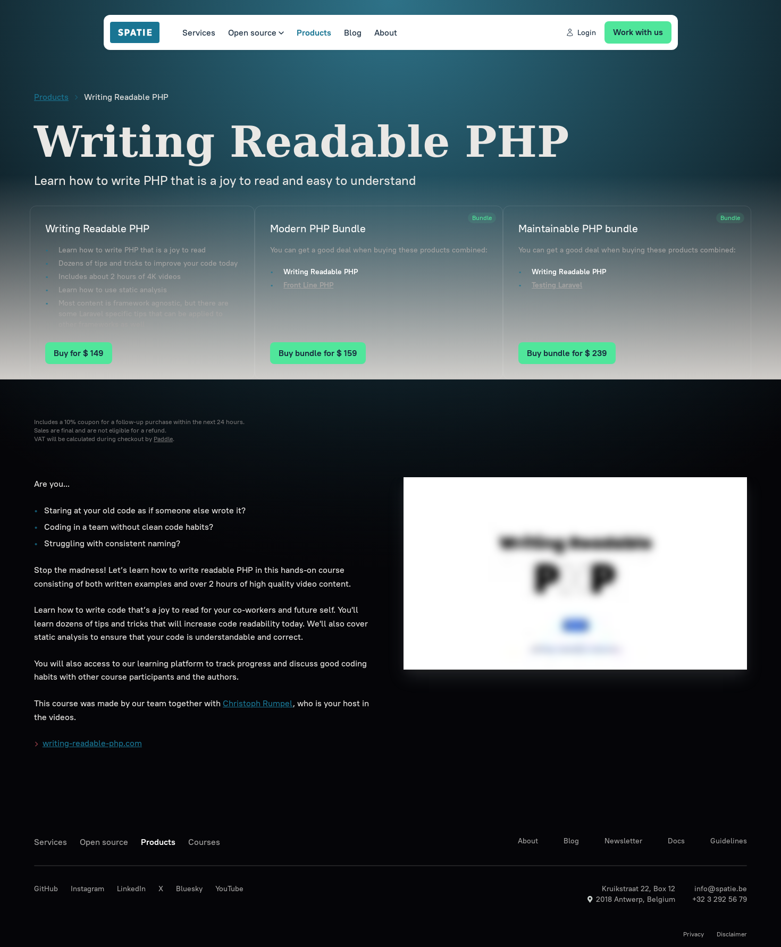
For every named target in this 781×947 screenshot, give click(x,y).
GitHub (46, 888)
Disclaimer (732, 934)
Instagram (87, 888)
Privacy (693, 934)
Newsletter (623, 840)
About (385, 32)
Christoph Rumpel (258, 703)
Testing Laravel (557, 285)
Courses (204, 841)
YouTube (229, 888)
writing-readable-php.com (88, 743)
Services (198, 32)
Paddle (163, 439)
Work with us (638, 32)
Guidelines (728, 840)
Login (581, 32)
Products (314, 32)
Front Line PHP (308, 285)
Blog (353, 32)
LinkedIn (131, 888)
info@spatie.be (720, 888)
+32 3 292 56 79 (719, 899)
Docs (676, 840)
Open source (256, 32)
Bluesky (189, 888)
